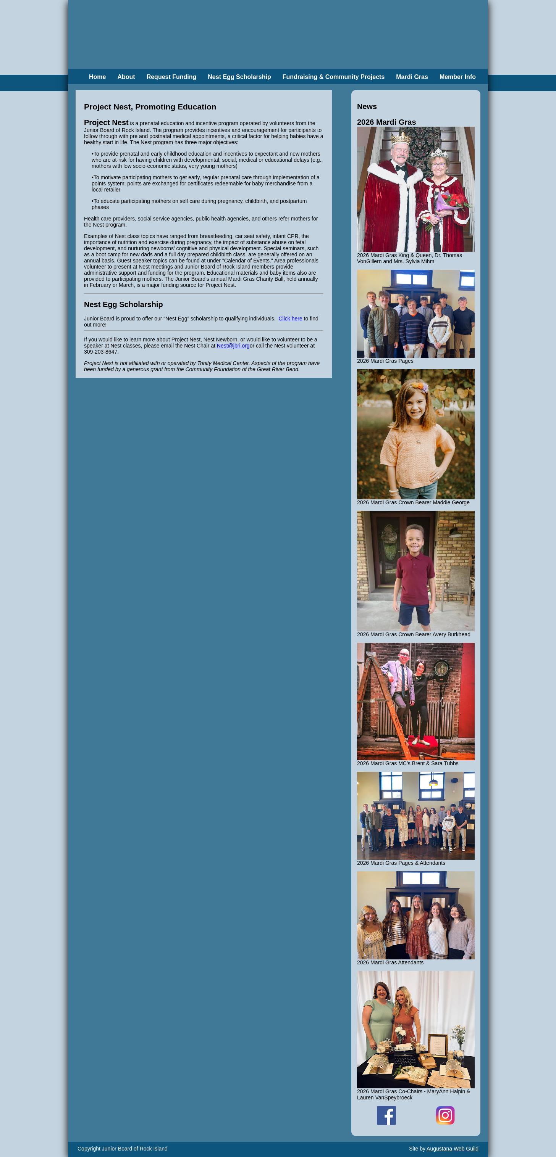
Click (290, 318)
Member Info (458, 77)
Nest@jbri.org (233, 346)
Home (97, 77)
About (126, 77)
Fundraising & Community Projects (334, 77)
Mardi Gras (412, 77)
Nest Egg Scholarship (239, 77)
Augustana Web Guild (452, 1149)
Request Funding (172, 77)
